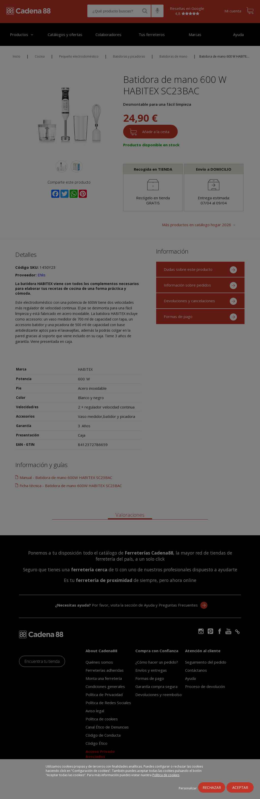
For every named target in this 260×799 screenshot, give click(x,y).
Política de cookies (165, 775)
